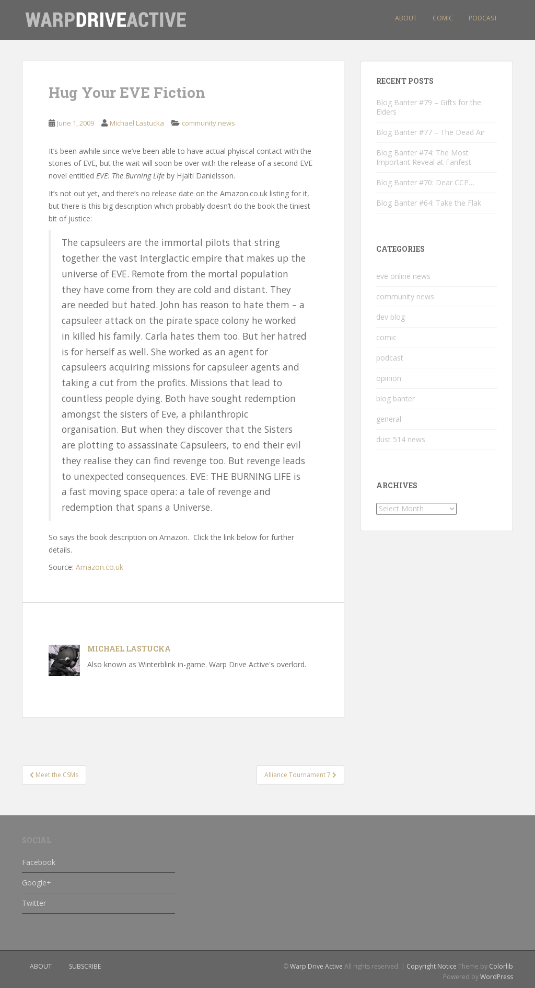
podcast (389, 358)
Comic (443, 18)
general (388, 419)
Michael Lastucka (137, 123)
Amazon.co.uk (99, 567)
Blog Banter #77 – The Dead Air (430, 132)
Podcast (483, 18)
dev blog (390, 317)
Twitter (34, 903)
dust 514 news (400, 439)
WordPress (496, 976)
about (41, 966)
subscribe (85, 966)
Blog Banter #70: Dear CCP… (425, 182)
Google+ (36, 883)
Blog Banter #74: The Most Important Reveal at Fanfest (423, 157)
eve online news (403, 276)
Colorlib (501, 966)
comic (386, 337)
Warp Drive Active (316, 966)
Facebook (38, 862)
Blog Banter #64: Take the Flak (428, 203)
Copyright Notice (431, 966)
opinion (388, 378)
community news (208, 123)
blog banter (395, 398)
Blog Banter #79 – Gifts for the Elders (428, 107)
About (406, 18)
